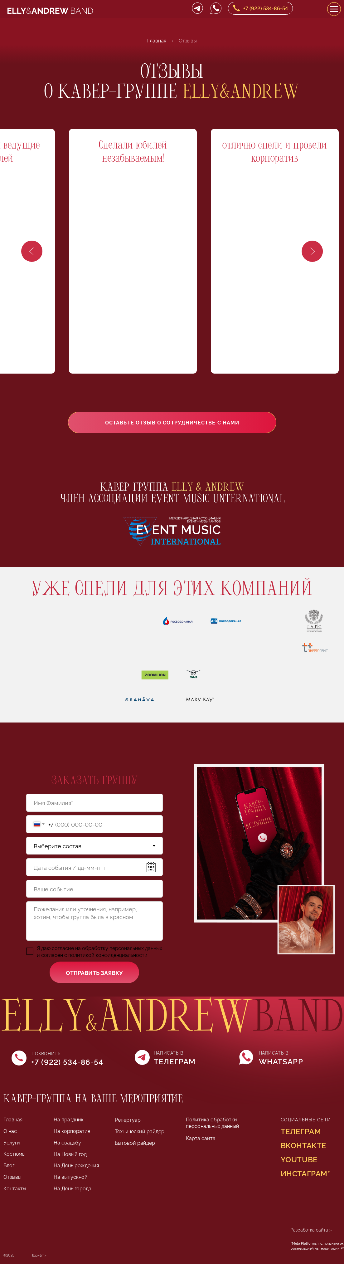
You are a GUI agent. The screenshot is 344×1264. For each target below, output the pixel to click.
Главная (156, 40)
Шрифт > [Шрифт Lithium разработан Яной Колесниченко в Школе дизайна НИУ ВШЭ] (39, 1254)
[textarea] (94, 921)
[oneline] (94, 889)
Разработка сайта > (311, 1229)
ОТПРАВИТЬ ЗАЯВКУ (94, 972)
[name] (94, 802)
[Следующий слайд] (312, 251)
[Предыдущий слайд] (31, 251)
